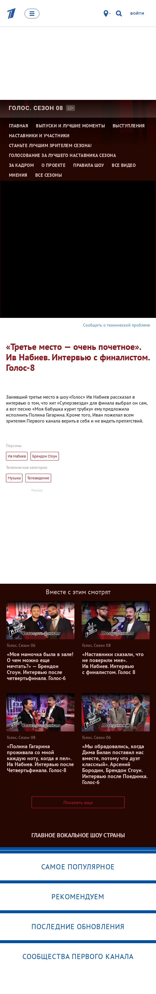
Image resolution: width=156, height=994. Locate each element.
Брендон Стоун (44, 456)
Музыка (14, 478)
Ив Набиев (17, 456)
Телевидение (38, 478)
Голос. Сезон (36, 108)
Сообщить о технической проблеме (116, 325)
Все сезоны (48, 175)
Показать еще (78, 802)
